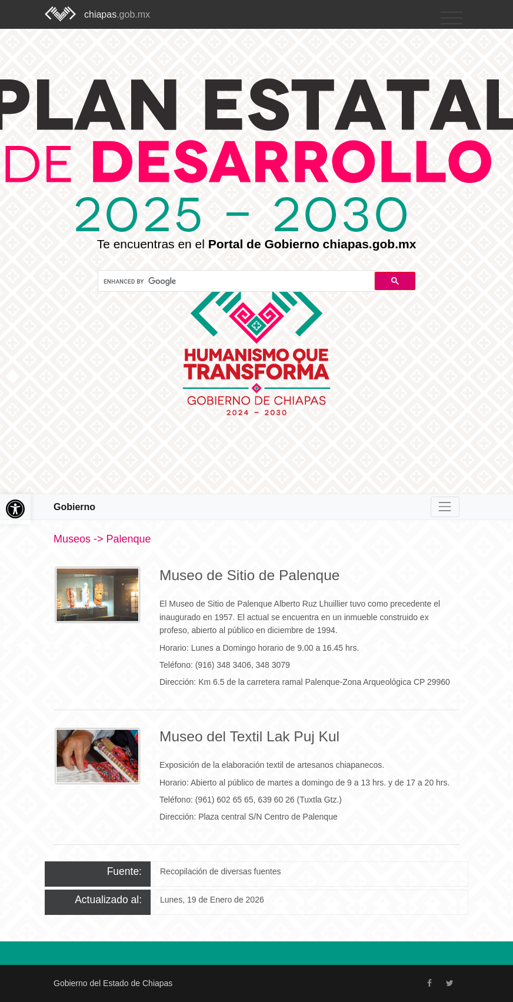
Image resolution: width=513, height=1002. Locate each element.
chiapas (117, 14)
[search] (235, 281)
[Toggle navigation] (451, 18)
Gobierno (74, 507)
